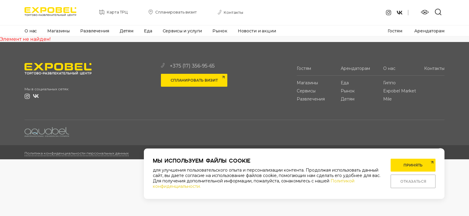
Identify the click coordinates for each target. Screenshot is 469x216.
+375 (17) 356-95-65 (188, 66)
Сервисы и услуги (182, 31)
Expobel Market (399, 91)
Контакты (434, 68)
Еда (148, 31)
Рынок (219, 31)
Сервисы (306, 91)
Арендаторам (429, 31)
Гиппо (389, 83)
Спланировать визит (194, 80)
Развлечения (94, 31)
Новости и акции (257, 31)
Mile (387, 99)
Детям (126, 31)
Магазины (58, 31)
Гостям (395, 31)
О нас (31, 31)
